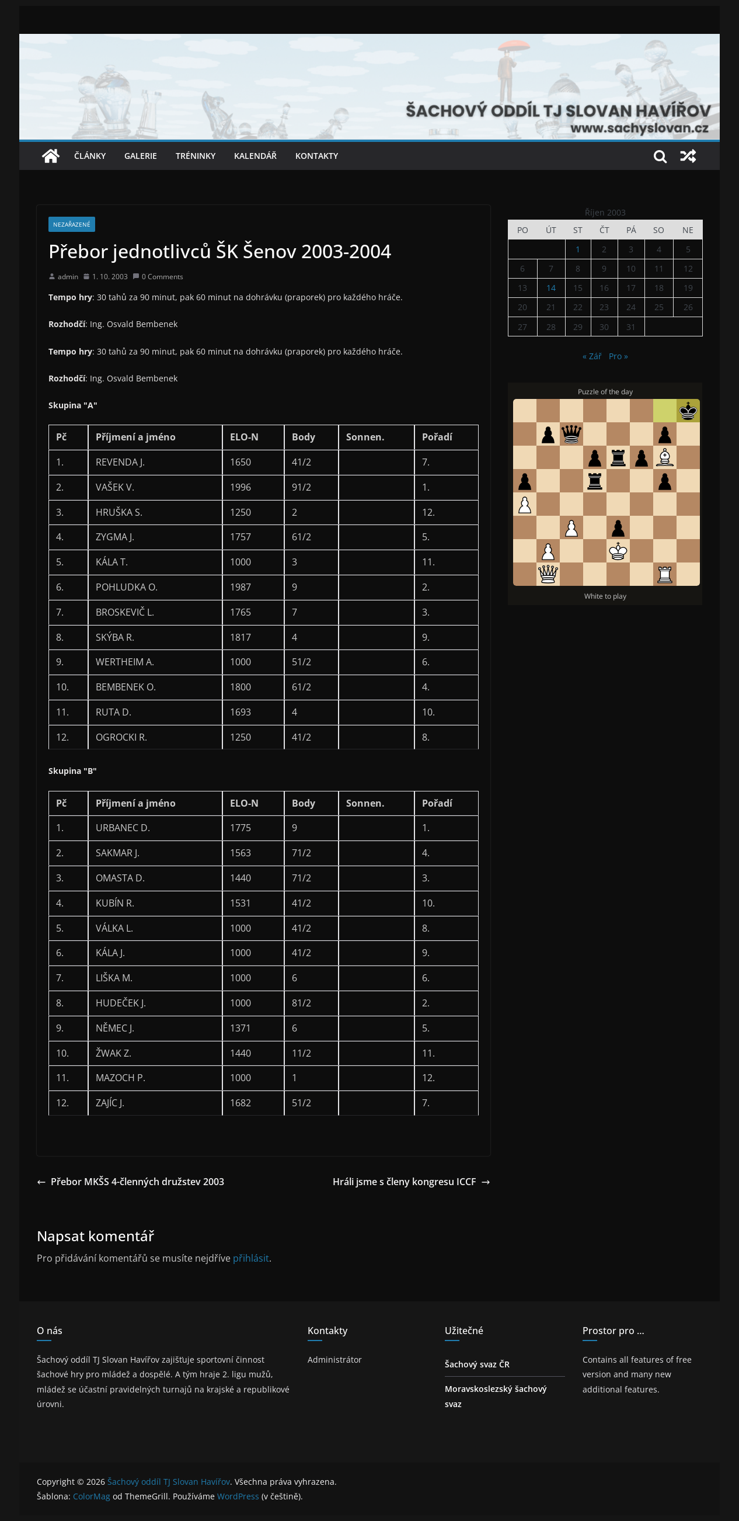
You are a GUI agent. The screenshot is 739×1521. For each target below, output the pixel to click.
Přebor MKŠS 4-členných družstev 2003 (130, 1181)
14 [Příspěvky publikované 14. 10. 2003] (551, 287)
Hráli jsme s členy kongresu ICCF (411, 1181)
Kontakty (316, 155)
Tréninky (195, 155)
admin (68, 277)
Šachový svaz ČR (477, 1364)
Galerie (140, 155)
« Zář (592, 356)
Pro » (618, 356)
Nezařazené (71, 224)
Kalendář (255, 155)
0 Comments (158, 277)
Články (90, 155)
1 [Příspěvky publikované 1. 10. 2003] (578, 249)
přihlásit (251, 1258)
